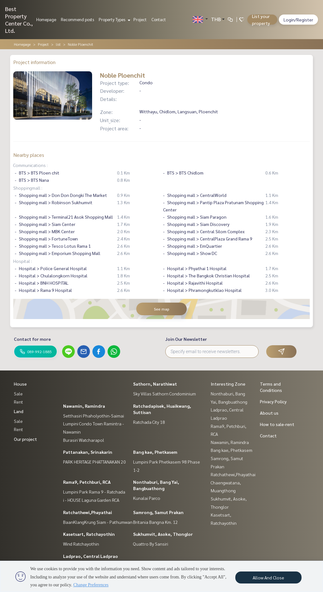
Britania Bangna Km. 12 (155, 522)
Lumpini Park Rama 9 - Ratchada (94, 491)
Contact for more (32, 339)
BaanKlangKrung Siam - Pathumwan (97, 522)
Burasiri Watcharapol (83, 440)
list (58, 44)
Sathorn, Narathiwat (155, 384)
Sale (18, 393)
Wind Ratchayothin (81, 544)
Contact (158, 19)
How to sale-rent (277, 424)
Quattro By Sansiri (150, 544)
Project (140, 19)
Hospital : (22, 261)
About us (269, 413)
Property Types (114, 19)
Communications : (30, 165)
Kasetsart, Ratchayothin (89, 534)
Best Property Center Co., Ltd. (19, 19)
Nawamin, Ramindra (84, 406)
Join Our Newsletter (186, 339)
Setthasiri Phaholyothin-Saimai (93, 415)
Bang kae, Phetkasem (155, 452)
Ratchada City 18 (149, 422)
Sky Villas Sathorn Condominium (164, 393)
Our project (25, 439)
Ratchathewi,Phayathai (87, 512)
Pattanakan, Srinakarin (87, 452)
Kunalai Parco (146, 498)
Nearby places (28, 154)
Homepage (46, 19)
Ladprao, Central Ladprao (90, 556)
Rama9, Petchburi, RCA (87, 482)
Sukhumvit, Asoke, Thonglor (163, 534)
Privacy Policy (273, 401)
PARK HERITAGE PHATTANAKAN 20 (94, 462)
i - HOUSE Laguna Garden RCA (91, 500)
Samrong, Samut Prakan (158, 512)
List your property (261, 19)
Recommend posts (77, 19)
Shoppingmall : (27, 188)
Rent (18, 402)
